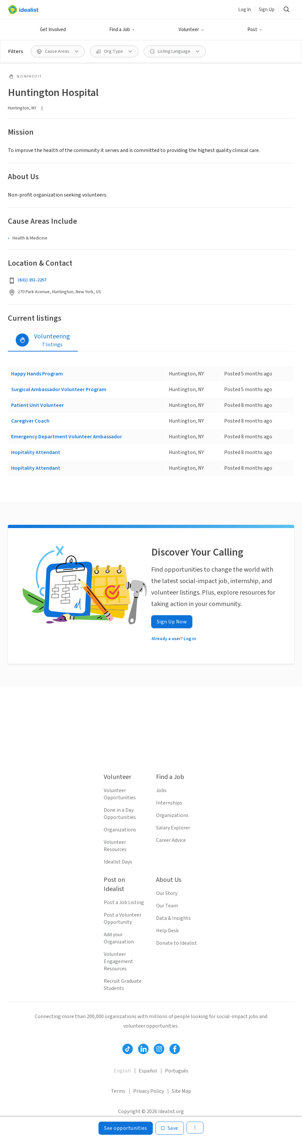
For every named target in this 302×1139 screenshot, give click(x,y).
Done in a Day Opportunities (120, 814)
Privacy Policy (148, 1091)
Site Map (181, 1091)
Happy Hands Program (37, 373)
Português (176, 1070)
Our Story (166, 893)
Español (148, 1070)
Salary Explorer (173, 827)
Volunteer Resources (115, 846)
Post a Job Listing (124, 902)
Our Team (167, 905)
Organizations (120, 829)
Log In (244, 9)
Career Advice (171, 840)
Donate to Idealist (176, 943)
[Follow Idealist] (127, 1049)
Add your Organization (119, 938)
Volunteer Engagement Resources (118, 961)
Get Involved (53, 29)
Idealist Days (118, 861)
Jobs (161, 790)
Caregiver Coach (30, 421)
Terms (118, 1091)
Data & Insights (173, 918)
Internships (169, 803)
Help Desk (167, 930)
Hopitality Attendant (35, 452)
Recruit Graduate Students (123, 985)
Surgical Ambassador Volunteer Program (58, 389)
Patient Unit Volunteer (37, 405)
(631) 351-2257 (32, 280)
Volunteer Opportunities (120, 794)
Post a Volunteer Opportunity (122, 918)
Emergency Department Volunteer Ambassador (66, 436)
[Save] (169, 1128)
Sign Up (267, 9)
